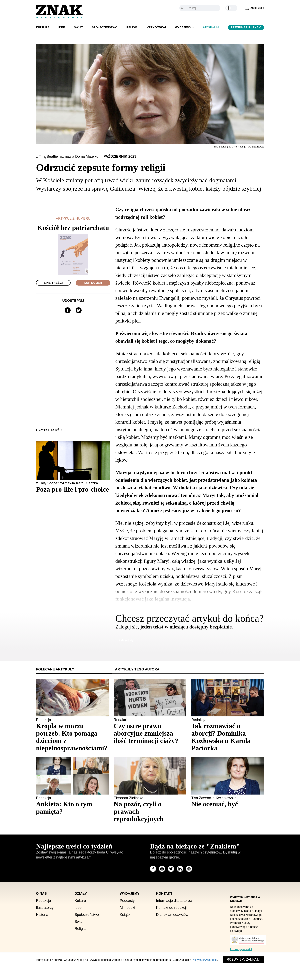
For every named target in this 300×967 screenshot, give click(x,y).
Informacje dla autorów (174, 901)
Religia (132, 27)
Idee (61, 27)
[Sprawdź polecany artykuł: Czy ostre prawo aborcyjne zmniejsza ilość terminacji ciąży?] (150, 733)
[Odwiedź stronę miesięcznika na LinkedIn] (180, 869)
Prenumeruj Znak (246, 27)
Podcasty (127, 901)
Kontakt (164, 893)
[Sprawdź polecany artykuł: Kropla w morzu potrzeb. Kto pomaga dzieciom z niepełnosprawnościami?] (72, 737)
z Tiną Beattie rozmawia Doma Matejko (67, 156)
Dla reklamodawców (172, 915)
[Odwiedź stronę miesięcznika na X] (171, 869)
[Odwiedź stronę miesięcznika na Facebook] (153, 869)
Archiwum (211, 27)
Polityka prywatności (241, 949)
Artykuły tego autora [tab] (137, 669)
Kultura (42, 27)
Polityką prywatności (204, 959)
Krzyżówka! (156, 27)
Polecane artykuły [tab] (55, 669)
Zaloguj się (126, 640)
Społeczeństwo (104, 27)
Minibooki (127, 908)
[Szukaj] (202, 8)
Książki (125, 915)
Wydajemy (183, 27)
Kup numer (93, 282)
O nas (41, 893)
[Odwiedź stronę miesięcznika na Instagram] (162, 869)
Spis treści (53, 282)
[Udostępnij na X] (79, 310)
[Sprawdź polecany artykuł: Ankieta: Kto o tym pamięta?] (72, 807)
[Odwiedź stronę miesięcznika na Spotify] (189, 869)
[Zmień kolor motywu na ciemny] (231, 8)
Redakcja (43, 901)
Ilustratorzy (45, 908)
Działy (81, 893)
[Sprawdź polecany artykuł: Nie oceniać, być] (227, 804)
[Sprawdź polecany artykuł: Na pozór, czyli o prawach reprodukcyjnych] (150, 811)
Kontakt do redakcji (171, 908)
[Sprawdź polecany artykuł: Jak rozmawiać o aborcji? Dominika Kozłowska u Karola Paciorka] (227, 737)
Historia (42, 915)
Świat (78, 27)
